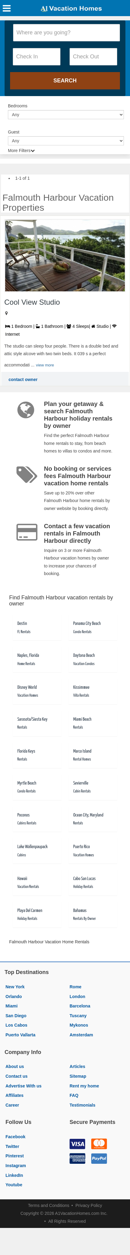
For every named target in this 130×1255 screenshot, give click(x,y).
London (77, 996)
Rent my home (84, 1085)
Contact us (16, 1076)
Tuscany (78, 1015)
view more (45, 365)
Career (12, 1105)
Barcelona (80, 1006)
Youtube (13, 1184)
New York (15, 986)
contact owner (23, 379)
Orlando (13, 996)
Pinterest (14, 1155)
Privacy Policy (88, 1205)
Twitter (12, 1146)
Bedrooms (17, 105)
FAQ (74, 1095)
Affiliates (14, 1095)
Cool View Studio (32, 302)
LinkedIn (14, 1175)
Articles (77, 1066)
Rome (75, 986)
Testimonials (83, 1105)
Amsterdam (81, 1034)
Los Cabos (16, 1025)
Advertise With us (23, 1085)
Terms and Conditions (48, 1205)
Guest (13, 132)
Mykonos (79, 1025)
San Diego (15, 1015)
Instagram (15, 1165)
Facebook (15, 1136)
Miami (11, 1006)
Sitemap (78, 1076)
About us (14, 1066)
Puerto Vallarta (20, 1034)
